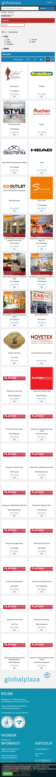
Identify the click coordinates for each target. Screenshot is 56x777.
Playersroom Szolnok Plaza (14, 467)
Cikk (6, 40)
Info (14, 96)
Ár (34, 59)
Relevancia (17, 59)
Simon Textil (42, 200)
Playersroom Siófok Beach (14, 581)
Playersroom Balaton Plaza (41, 391)
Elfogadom (7, 774)
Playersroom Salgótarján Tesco (42, 581)
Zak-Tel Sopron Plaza (41, 315)
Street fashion (14, 86)
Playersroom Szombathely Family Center (41, 430)
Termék (33, 40)
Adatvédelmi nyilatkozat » (9, 756)
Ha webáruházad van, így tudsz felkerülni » (15, 713)
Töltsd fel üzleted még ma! (11, 708)
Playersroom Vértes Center (14, 429)
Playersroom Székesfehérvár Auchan (41, 467)
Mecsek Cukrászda (14, 353)
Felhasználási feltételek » (9, 758)
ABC (27, 59)
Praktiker (41, 86)
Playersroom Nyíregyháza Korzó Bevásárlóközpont (14, 658)
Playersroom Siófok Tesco (41, 543)
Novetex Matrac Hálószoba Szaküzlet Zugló (14, 278)
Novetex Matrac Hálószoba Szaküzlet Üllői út (14, 316)
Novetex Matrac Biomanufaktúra (41, 353)
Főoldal (4, 12)
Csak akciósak (10, 32)
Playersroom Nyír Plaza (41, 619)
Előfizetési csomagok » (8, 751)
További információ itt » (27, 771)
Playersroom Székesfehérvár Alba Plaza (14, 505)
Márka (7, 42)
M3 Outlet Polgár (14, 200)
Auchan (41, 124)
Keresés (11, 12)
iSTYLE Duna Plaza (14, 124)
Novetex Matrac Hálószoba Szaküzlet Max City (42, 239)
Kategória (8, 44)
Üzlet (32, 42)
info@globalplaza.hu (42, 749)
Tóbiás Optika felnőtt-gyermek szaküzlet (14, 162)
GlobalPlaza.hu (6, 740)
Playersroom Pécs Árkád (14, 619)
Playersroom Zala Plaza (14, 391)
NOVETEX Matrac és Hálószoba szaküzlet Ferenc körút (14, 239)
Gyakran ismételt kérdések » (10, 749)
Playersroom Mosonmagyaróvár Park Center (42, 658)
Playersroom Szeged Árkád (14, 543)
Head (41, 162)
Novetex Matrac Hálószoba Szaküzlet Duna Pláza (42, 278)
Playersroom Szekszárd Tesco (41, 505)
